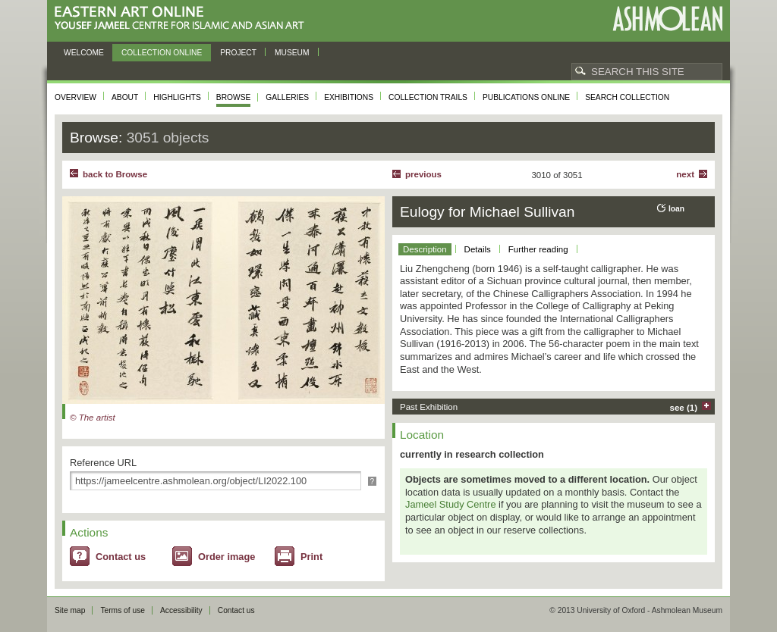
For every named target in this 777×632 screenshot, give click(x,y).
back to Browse (115, 174)
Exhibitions (348, 97)
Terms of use (122, 610)
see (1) (684, 407)
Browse (233, 97)
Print (311, 556)
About (125, 97)
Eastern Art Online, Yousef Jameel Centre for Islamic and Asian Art (183, 18)
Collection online (161, 52)
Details (477, 249)
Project (238, 52)
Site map (70, 610)
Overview (75, 97)
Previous (423, 174)
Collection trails (427, 97)
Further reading (538, 249)
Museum (292, 52)
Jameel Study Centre (450, 504)
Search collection (627, 97)
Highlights (177, 97)
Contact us (121, 556)
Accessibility (181, 610)
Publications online (526, 97)
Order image (226, 556)
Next (685, 174)
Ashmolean (667, 18)
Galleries (287, 97)
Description (425, 249)
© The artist (92, 417)
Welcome (84, 52)
